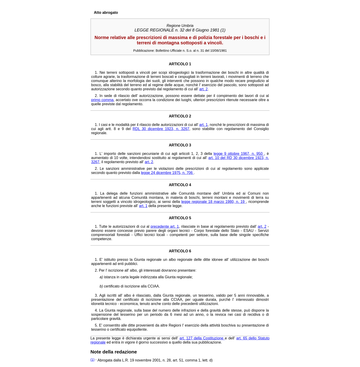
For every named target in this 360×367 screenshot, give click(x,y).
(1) (92, 359)
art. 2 (203, 89)
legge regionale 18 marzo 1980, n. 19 (213, 202)
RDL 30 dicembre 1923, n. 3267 (161, 129)
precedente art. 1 (165, 226)
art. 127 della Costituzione (202, 338)
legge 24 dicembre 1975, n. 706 (167, 173)
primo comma (102, 100)
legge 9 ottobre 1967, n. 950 (239, 154)
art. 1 (203, 125)
